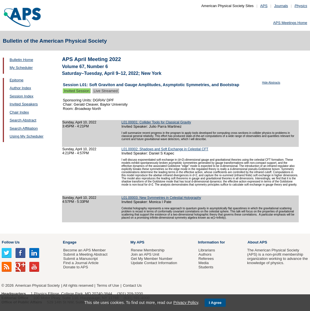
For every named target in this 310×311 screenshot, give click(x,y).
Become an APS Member (84, 250)
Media (203, 263)
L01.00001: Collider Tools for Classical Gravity (156, 122)
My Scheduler (21, 68)
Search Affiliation (24, 128)
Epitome (16, 80)
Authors (204, 254)
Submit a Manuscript (80, 258)
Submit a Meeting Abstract (85, 254)
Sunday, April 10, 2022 (79, 122)
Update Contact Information (154, 263)
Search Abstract (23, 120)
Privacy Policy (185, 302)
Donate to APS (75, 267)
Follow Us (10, 242)
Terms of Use (108, 285)
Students (205, 267)
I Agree (215, 303)
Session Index (21, 96)
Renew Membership (148, 250)
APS (263, 6)
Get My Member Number (151, 258)
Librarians (206, 250)
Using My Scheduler (26, 136)
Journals (281, 6)
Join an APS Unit (145, 254)
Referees (206, 258)
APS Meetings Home (290, 23)
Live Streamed (106, 91)
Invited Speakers (24, 104)
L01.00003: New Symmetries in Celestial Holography (161, 198)
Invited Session (76, 91)
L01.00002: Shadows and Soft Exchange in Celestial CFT (164, 149)
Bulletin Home (21, 60)
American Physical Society (37, 285)
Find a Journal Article (80, 263)
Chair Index (19, 112)
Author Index (20, 88)
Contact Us (132, 285)
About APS (257, 242)
